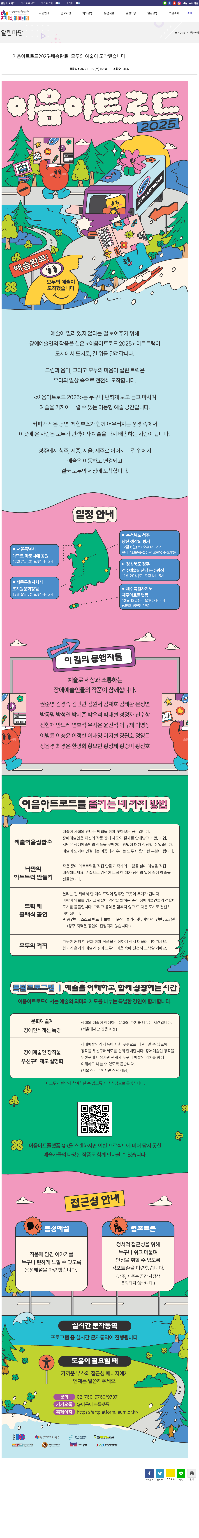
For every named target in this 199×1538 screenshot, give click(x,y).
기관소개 (174, 13)
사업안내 (44, 13)
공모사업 (66, 13)
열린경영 (152, 13)
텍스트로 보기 (28, 3)
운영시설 (109, 13)
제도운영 (87, 13)
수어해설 (193, 3)
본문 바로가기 (8, 3)
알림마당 (131, 13)
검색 (189, 13)
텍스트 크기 (51, 3)
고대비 (73, 3)
